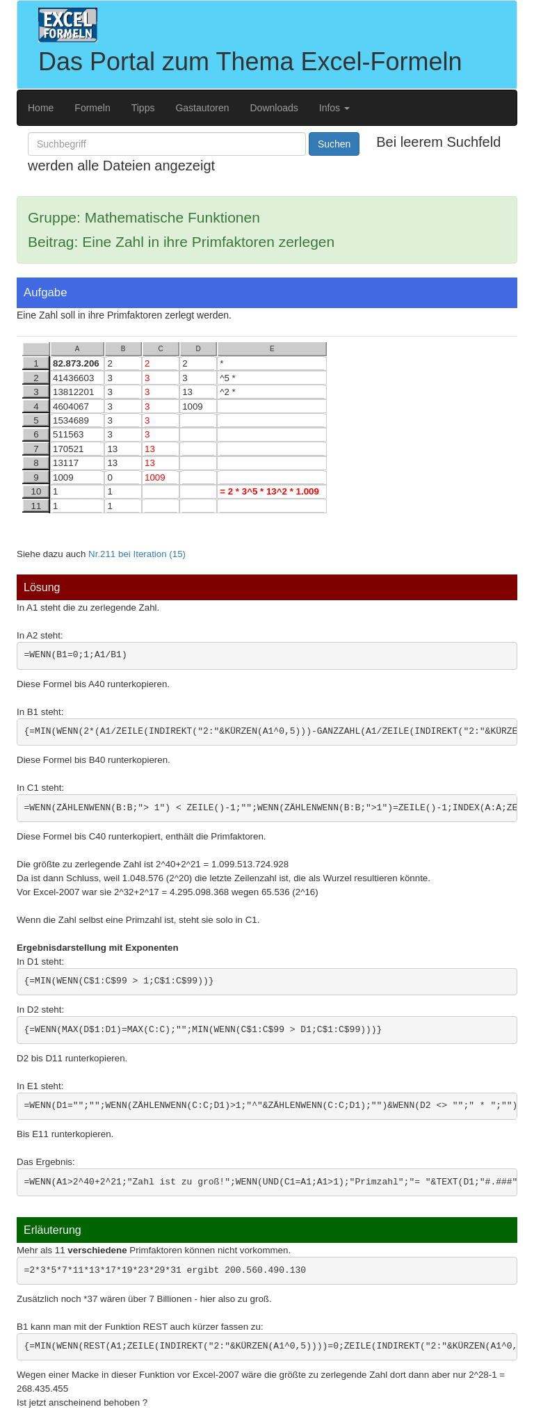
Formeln (92, 107)
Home (41, 107)
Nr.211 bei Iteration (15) (137, 554)
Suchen (334, 144)
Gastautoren (202, 107)
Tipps (143, 107)
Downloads (274, 107)
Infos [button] (334, 107)
